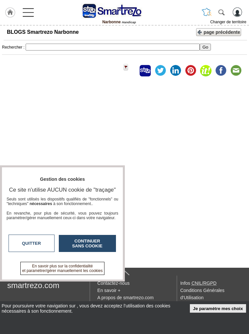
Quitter (31, 243)
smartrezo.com (33, 285)
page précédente (218, 32)
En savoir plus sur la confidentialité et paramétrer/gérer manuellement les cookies (62, 268)
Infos (198, 283)
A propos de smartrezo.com (125, 297)
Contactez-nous (113, 283)
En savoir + (108, 290)
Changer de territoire (228, 22)
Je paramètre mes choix (218, 308)
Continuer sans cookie (87, 243)
